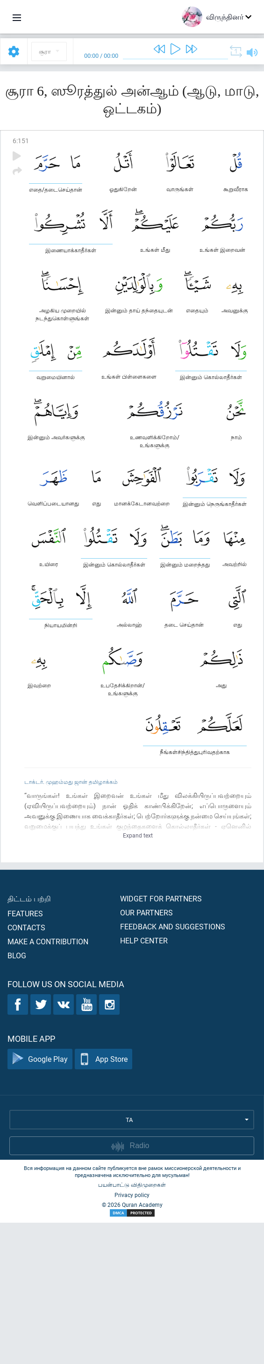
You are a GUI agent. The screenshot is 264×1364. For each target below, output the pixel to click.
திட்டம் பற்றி (29, 1040)
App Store (103, 1200)
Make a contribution (47, 1082)
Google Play (40, 1200)
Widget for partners (161, 1040)
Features (25, 1054)
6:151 (21, 140)
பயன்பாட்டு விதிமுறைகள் (132, 1325)
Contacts (26, 1068)
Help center (144, 1082)
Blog (16, 1096)
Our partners (146, 1054)
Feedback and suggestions (172, 1068)
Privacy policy (132, 1336)
